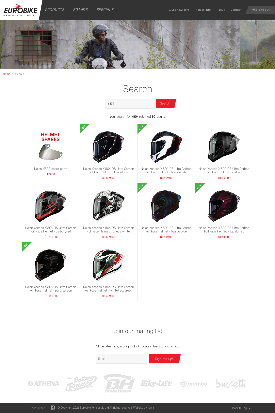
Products (55, 10)
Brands (80, 10)
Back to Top (241, 408)
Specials (105, 10)
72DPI (150, 407)
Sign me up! (164, 358)
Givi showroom (179, 9)
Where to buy (260, 9)
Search (166, 103)
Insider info (203, 9)
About (221, 9)
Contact (236, 9)
